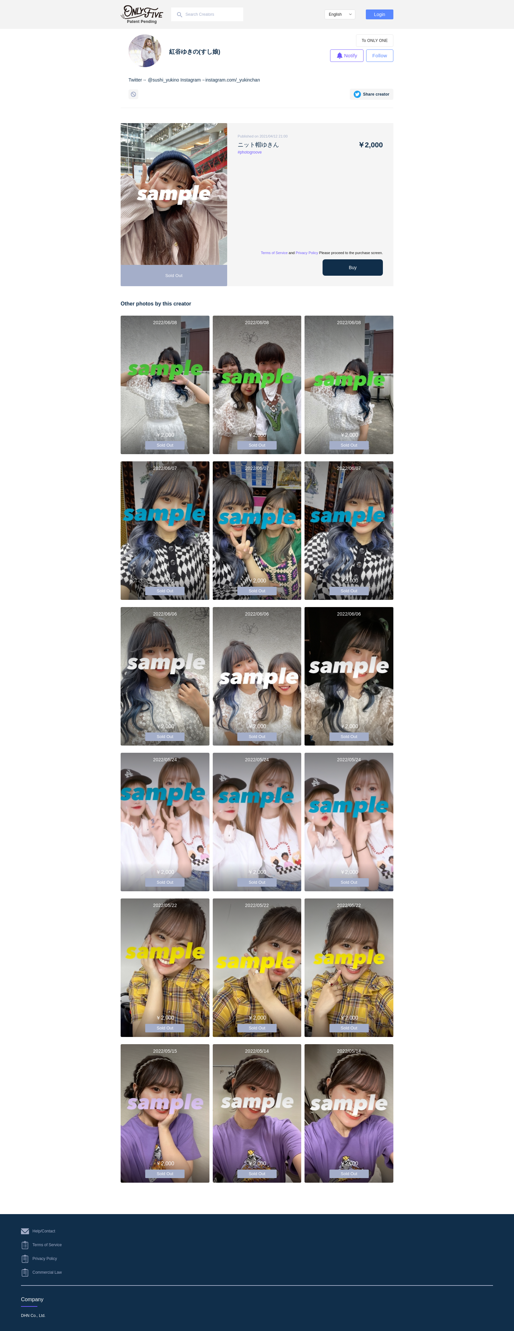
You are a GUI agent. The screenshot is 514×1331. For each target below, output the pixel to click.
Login (379, 14)
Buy (353, 267)
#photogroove (250, 152)
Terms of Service (274, 253)
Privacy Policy (307, 253)
